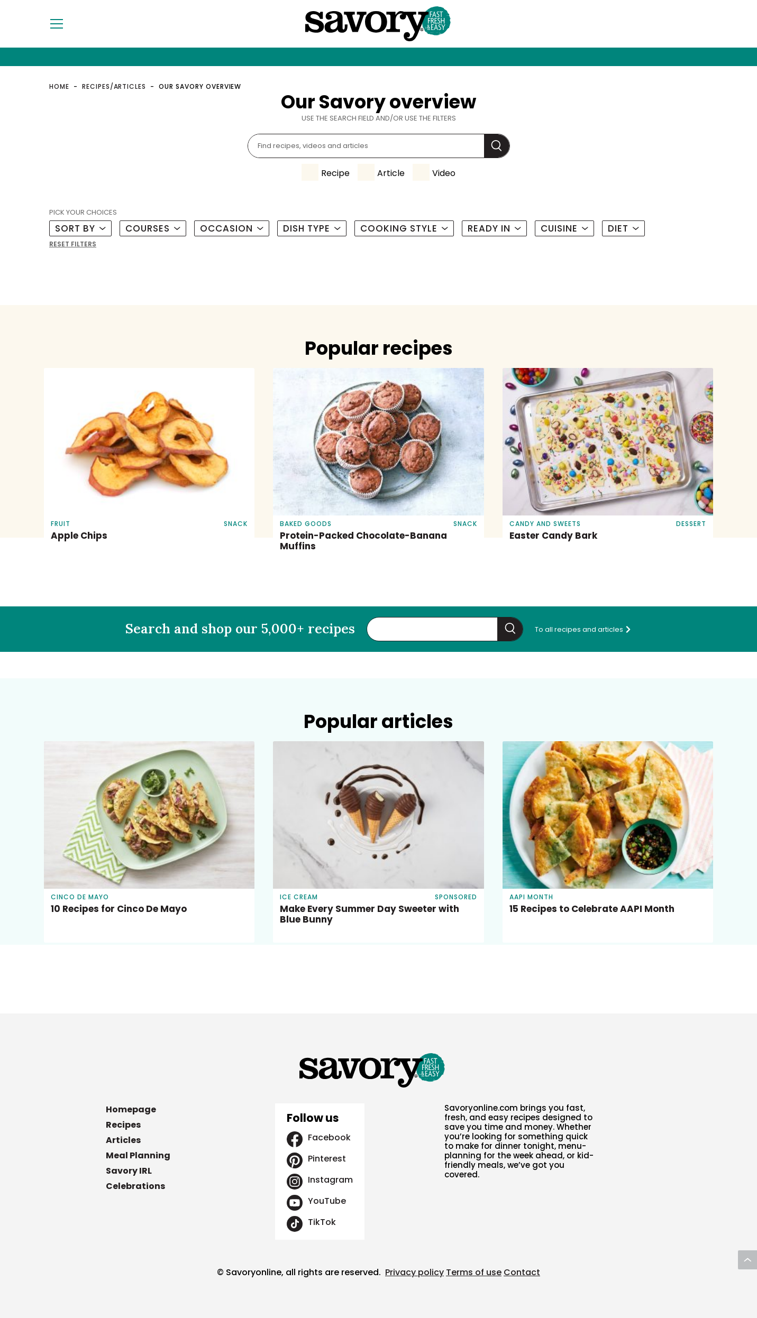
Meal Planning (138, 1155)
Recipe (335, 173)
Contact (522, 1272)
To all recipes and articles (583, 629)
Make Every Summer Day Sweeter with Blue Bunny (369, 914)
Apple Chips (79, 535)
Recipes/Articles (114, 86)
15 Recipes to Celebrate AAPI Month (591, 908)
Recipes (123, 1125)
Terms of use (473, 1272)
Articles (123, 1140)
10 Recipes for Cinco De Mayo (119, 908)
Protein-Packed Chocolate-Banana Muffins (363, 540)
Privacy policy (414, 1272)
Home (59, 86)
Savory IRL (129, 1171)
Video (443, 173)
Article (391, 173)
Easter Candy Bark (553, 535)
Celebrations (135, 1186)
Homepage (131, 1109)
